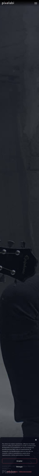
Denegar (19, 467)
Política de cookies (12, 471)
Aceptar (19, 461)
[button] (36, 440)
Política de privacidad (25, 471)
